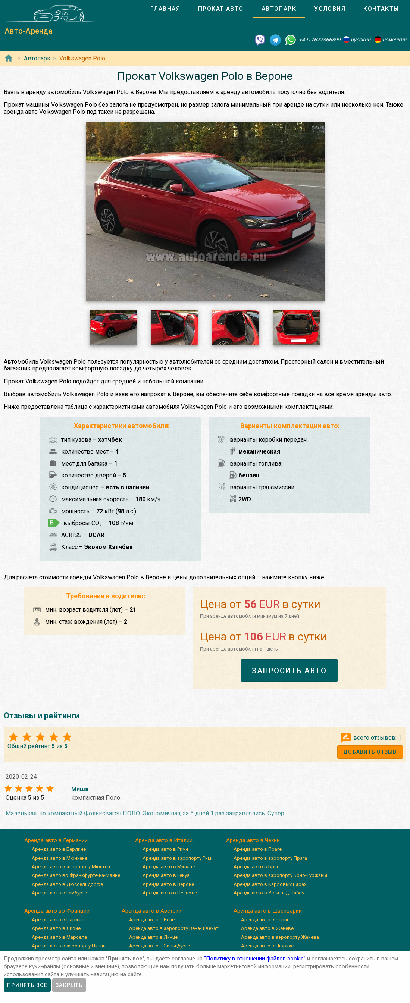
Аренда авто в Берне (265, 919)
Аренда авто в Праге (258, 849)
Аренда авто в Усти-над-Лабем (269, 893)
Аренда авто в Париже (58, 919)
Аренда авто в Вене (152, 919)
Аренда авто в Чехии (253, 840)
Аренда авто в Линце (153, 937)
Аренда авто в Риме (165, 849)
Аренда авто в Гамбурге (59, 893)
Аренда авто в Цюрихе (267, 946)
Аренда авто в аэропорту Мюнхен (71, 866)
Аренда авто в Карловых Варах (270, 884)
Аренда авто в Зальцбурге (159, 946)
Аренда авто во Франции (57, 911)
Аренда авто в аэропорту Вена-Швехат (174, 928)
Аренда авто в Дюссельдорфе (67, 884)
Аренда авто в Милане (169, 866)
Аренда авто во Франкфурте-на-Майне (76, 875)
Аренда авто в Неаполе (170, 893)
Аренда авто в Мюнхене (59, 858)
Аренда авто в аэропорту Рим (177, 858)
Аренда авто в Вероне (168, 884)
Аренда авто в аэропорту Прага (270, 858)
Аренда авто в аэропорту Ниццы (69, 946)
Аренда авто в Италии (164, 840)
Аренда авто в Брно (257, 866)
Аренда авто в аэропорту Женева (280, 937)
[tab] (165, 9)
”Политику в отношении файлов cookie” (255, 958)
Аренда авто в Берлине (59, 849)
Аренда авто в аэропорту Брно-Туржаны (280, 875)
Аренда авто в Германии (56, 840)
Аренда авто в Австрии (152, 911)
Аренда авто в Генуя (166, 875)
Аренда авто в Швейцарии (268, 911)
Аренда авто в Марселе (59, 937)
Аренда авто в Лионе (56, 928)
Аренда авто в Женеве (267, 928)
